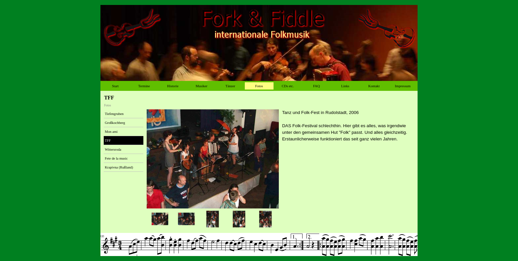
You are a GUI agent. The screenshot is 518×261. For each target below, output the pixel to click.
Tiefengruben (114, 114)
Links (345, 86)
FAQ (316, 86)
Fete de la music (116, 158)
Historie (172, 86)
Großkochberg (115, 123)
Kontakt (374, 86)
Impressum (402, 86)
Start (115, 86)
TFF (108, 140)
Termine (144, 86)
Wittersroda (113, 149)
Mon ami (111, 131)
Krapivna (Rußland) (119, 167)
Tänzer (230, 86)
